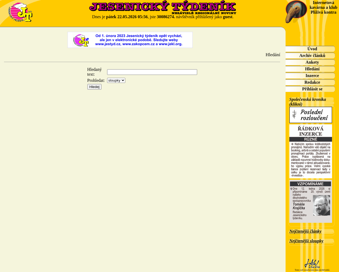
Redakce (312, 82)
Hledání (312, 69)
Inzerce (312, 75)
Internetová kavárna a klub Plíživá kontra (323, 7)
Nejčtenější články (305, 231)
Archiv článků (312, 55)
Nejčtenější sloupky (306, 241)
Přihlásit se (312, 89)
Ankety (312, 62)
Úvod (312, 49)
